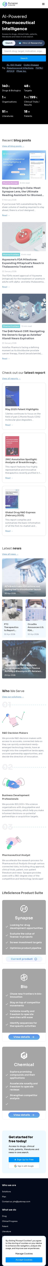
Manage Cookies (24, 1253)
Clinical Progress (10, 1221)
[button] (24, 1166)
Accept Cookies (24, 1259)
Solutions (6, 1191)
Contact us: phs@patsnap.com (16, 1201)
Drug (4, 1216)
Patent (5, 1226)
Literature (6, 1231)
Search (9, 43)
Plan (4, 1197)
